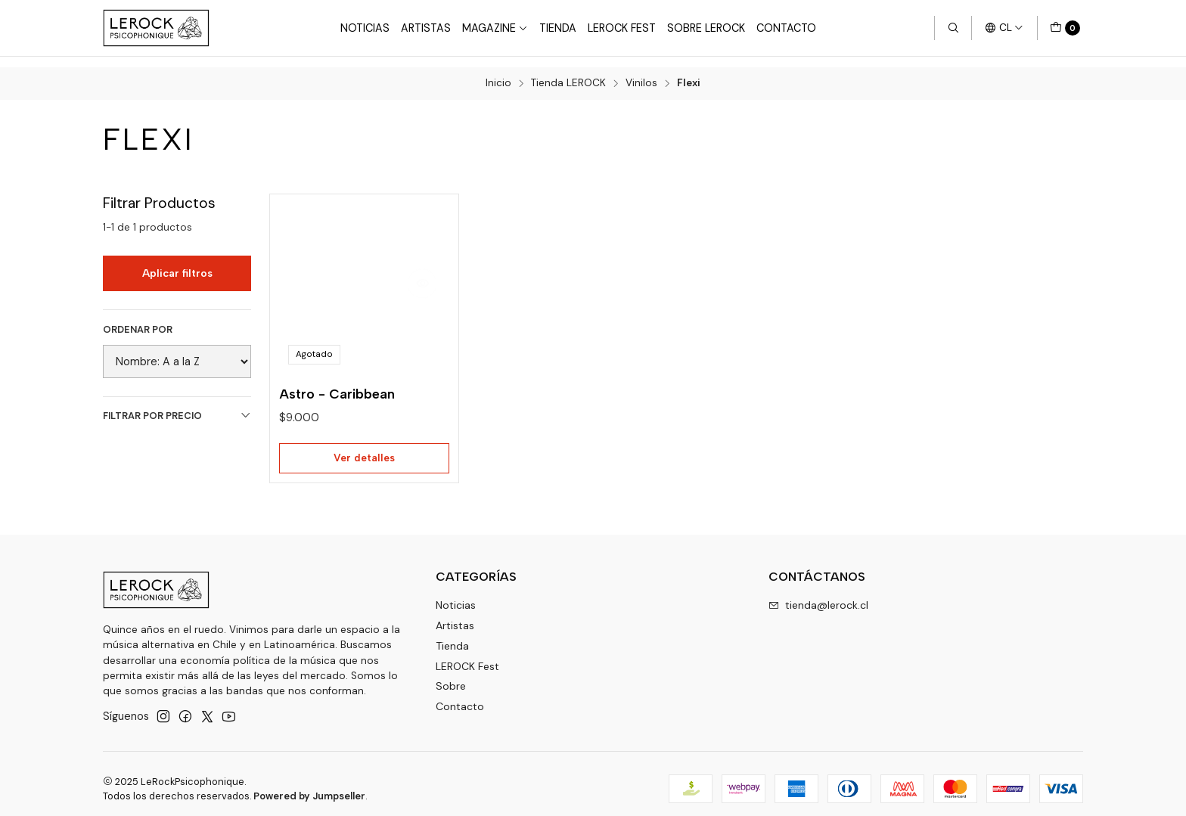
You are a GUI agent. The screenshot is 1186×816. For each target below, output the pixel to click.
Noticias (365, 28)
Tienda (557, 28)
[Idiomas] (1004, 28)
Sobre (451, 677)
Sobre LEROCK (706, 28)
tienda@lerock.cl (818, 595)
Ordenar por (137, 319)
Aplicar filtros (177, 262)
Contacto (786, 28)
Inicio (498, 73)
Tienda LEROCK (568, 73)
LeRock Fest (622, 28)
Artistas (426, 28)
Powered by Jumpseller (309, 786)
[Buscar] (953, 28)
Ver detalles (364, 448)
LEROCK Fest (467, 656)
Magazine (495, 28)
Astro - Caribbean (337, 384)
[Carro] (1065, 28)
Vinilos (641, 73)
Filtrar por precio (177, 405)
